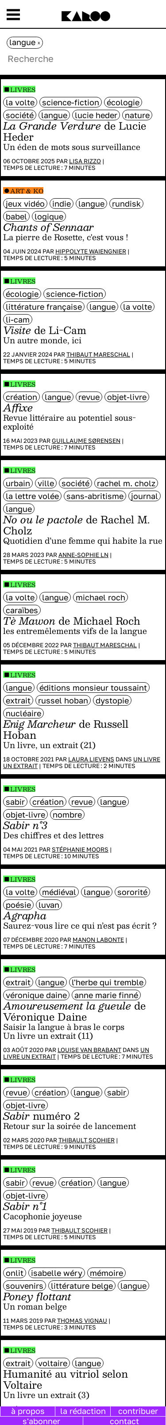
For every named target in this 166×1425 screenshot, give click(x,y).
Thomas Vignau (82, 1320)
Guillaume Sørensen (86, 440)
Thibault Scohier (86, 1140)
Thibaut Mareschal (98, 354)
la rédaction (83, 1411)
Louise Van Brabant (89, 1049)
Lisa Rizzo (85, 161)
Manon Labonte (98, 939)
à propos (28, 1411)
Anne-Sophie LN (83, 554)
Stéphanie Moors (80, 849)
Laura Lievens (91, 759)
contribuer (138, 1411)
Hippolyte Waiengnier (90, 251)
